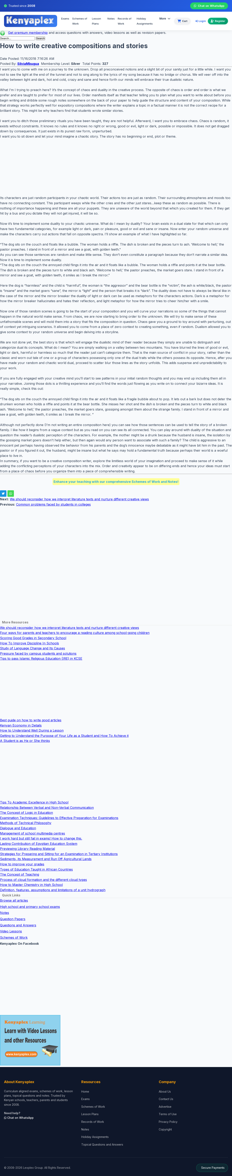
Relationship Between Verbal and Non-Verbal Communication (47, 808)
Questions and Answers (18, 925)
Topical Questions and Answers (102, 1144)
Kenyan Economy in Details (21, 725)
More (164, 18)
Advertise (165, 1106)
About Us (165, 1091)
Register (218, 21)
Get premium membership (28, 33)
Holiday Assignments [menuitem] (144, 21)
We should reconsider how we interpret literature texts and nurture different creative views (79, 499)
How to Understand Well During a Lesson (32, 730)
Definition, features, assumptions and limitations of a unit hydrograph (52, 890)
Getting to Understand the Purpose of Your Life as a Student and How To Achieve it (64, 736)
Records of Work (124, 21)
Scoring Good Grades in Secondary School (33, 638)
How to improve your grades (22, 864)
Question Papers (12, 919)
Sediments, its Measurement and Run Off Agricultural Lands (46, 859)
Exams (65, 18)
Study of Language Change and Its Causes (32, 648)
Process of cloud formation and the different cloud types (43, 880)
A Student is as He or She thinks (25, 741)
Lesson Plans (96, 21)
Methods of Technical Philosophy (25, 823)
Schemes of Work (79, 21)
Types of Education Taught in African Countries (36, 869)
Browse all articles (14, 900)
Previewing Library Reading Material (27, 849)
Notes (111, 18)
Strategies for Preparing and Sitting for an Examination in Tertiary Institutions (59, 854)
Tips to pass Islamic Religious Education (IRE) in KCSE (41, 658)
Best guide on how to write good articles (30, 720)
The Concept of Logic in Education (26, 813)
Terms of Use (168, 1114)
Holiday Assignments (95, 1137)
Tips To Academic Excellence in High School (34, 802)
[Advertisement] (116, 167)
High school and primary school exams (30, 907)
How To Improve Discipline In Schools (29, 643)
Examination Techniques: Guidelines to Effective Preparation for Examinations (59, 818)
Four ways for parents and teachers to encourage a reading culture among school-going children (75, 633)
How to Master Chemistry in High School (31, 885)
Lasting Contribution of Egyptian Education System (38, 844)
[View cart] (182, 21)
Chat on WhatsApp (209, 6)
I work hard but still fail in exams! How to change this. (41, 838)
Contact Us (166, 1099)
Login (200, 21)
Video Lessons (11, 931)
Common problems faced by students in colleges (53, 504)
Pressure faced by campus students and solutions (38, 653)
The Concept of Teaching (19, 874)
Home (85, 1091)
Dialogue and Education (18, 828)
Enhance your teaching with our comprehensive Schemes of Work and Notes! (116, 482)
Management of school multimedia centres (32, 833)
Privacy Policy (168, 1121)
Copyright (165, 1129)
